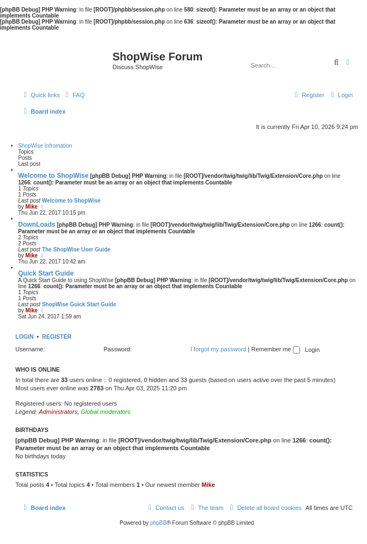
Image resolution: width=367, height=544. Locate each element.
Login (24, 336)
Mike (31, 207)
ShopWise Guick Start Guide (79, 304)
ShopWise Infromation (45, 146)
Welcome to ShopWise (53, 176)
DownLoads (36, 224)
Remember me (275, 349)
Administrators (58, 411)
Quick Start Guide (46, 273)
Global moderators (106, 411)
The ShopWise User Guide (76, 249)
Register (57, 336)
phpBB (158, 523)
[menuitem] (73, 95)
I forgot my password (218, 349)
